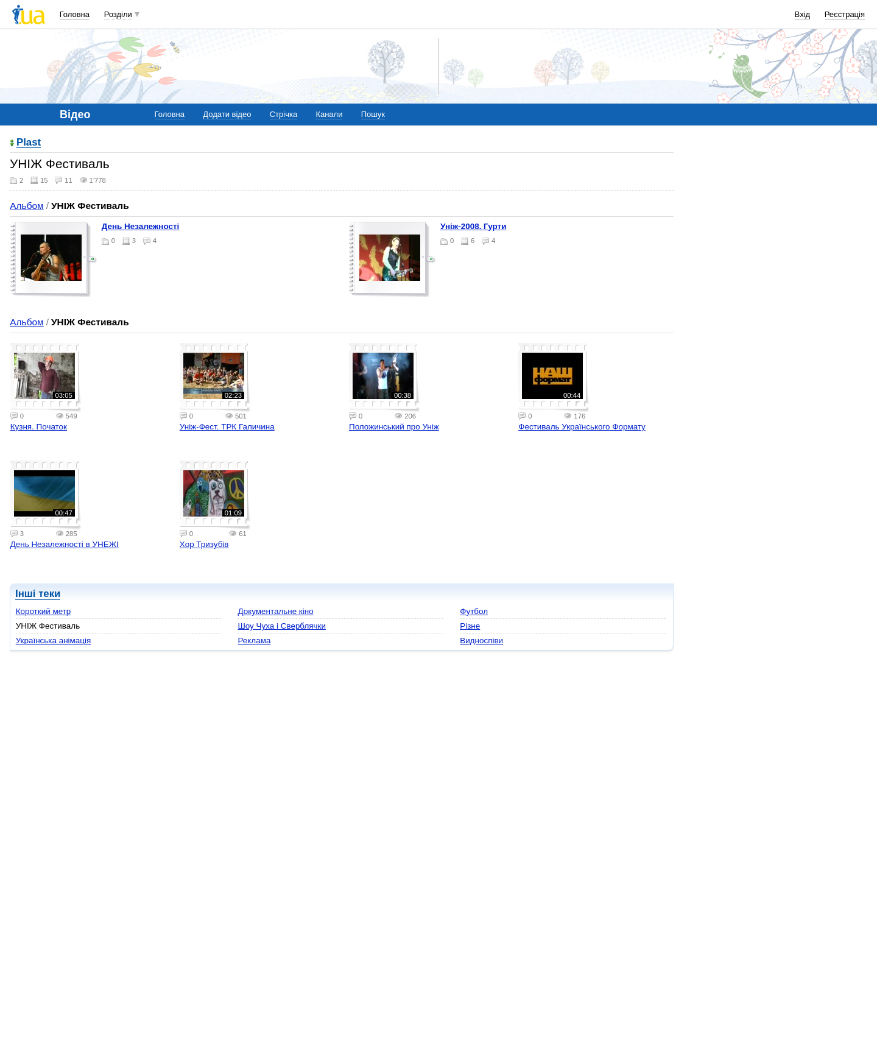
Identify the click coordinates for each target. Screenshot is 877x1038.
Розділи (118, 14)
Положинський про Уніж (394, 426)
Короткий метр (43, 611)
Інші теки (37, 593)
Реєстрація (845, 14)
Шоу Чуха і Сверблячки (282, 625)
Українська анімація (53, 640)
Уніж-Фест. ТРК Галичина (227, 426)
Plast (28, 143)
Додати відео (227, 114)
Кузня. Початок (38, 426)
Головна (75, 14)
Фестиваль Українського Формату (582, 426)
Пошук (373, 114)
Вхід (803, 14)
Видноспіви (481, 640)
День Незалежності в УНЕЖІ (64, 544)
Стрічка (283, 114)
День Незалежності (141, 226)
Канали (328, 114)
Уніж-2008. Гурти (473, 226)
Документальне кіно (275, 611)
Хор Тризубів (204, 544)
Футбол (474, 611)
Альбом (26, 205)
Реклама (254, 640)
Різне (470, 625)
